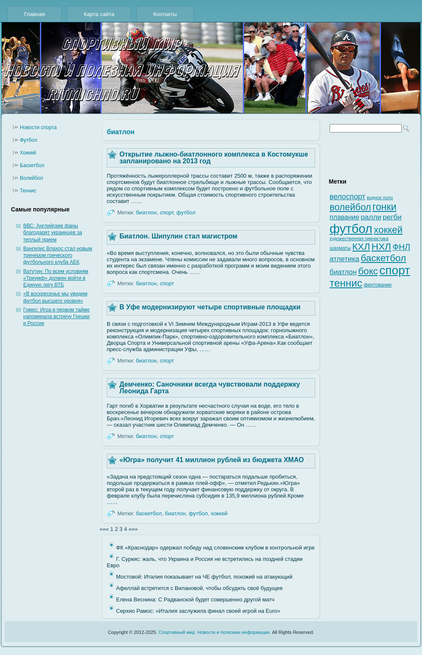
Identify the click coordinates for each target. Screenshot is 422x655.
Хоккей (28, 153)
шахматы (340, 248)
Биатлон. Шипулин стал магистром (178, 236)
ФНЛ (401, 247)
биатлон (146, 212)
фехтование (378, 285)
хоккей (219, 513)
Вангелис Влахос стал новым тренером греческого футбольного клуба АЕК (57, 255)
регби (392, 217)
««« (104, 529)
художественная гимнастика (359, 238)
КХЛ (361, 246)
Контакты (165, 14)
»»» (133, 529)
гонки (384, 206)
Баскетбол (32, 165)
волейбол (350, 207)
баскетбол (149, 513)
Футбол (28, 140)
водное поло (380, 197)
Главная (34, 14)
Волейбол (31, 178)
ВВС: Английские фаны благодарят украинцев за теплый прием (52, 233)
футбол (185, 212)
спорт (166, 212)
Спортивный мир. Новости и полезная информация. (215, 632)
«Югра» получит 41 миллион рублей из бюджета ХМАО (211, 459)
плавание (344, 217)
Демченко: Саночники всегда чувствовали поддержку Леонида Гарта (209, 388)
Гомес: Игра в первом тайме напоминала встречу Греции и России (56, 317)
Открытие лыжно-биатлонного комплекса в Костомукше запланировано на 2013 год (213, 158)
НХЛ (381, 246)
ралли (371, 217)
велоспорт (347, 196)
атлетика (344, 259)
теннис (346, 283)
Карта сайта (99, 14)
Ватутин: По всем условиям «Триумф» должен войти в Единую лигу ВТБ (55, 278)
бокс (368, 271)
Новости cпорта (38, 127)
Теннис (28, 191)
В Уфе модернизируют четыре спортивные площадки (209, 307)
